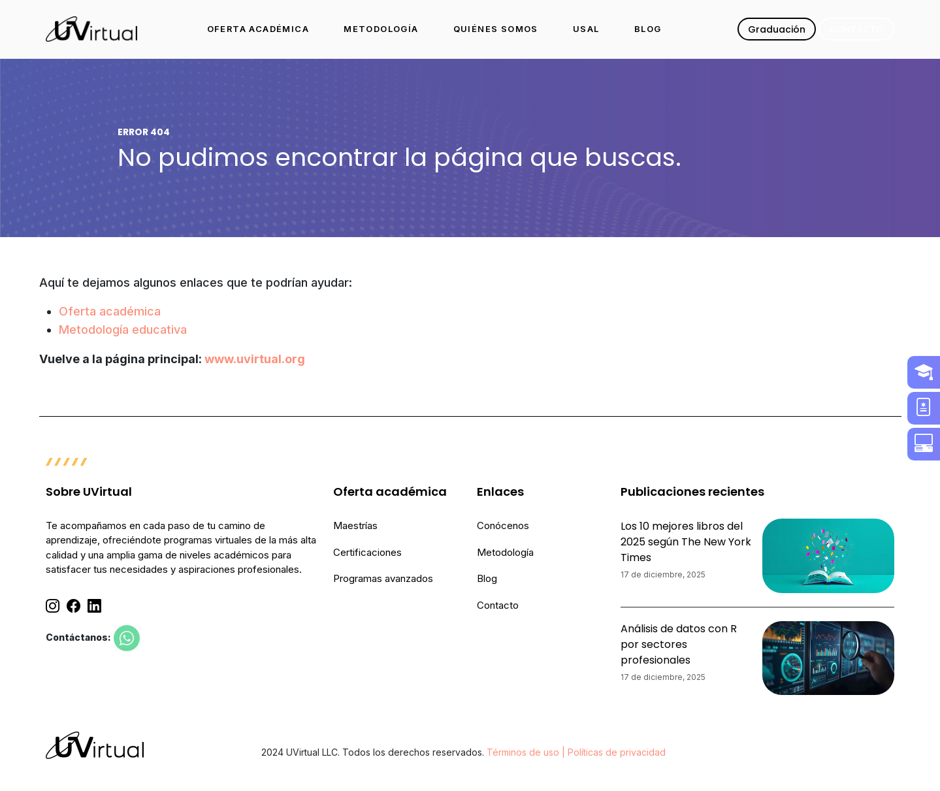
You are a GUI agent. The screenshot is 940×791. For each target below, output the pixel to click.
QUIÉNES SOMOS (495, 29)
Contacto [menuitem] (498, 605)
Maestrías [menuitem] (355, 525)
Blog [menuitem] (487, 578)
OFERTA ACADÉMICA (258, 29)
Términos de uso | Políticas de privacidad (576, 752)
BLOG (648, 29)
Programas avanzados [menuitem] (383, 578)
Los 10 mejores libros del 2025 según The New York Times (686, 542)
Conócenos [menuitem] (503, 525)
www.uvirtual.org (254, 359)
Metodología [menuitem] (505, 552)
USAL (586, 29)
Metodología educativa (123, 329)
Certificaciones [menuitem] (367, 552)
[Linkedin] (94, 606)
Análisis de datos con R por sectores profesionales (679, 644)
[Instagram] (52, 606)
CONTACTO (856, 29)
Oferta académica (110, 311)
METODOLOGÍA (381, 29)
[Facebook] (73, 606)
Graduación (776, 29)
